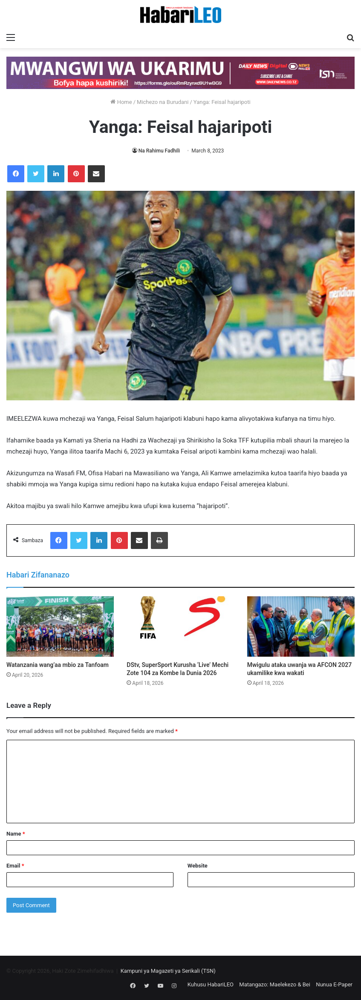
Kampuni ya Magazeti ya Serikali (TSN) (168, 971)
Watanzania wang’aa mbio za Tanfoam (57, 664)
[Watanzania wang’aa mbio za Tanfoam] (60, 626)
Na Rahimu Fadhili (159, 151)
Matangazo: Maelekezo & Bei (274, 984)
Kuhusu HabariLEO (211, 984)
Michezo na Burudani (162, 102)
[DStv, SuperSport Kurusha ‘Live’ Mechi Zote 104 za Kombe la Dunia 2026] (180, 626)
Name (15, 833)
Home (121, 102)
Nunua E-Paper (334, 984)
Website (198, 865)
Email (15, 865)
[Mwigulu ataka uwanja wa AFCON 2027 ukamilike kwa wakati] (301, 626)
